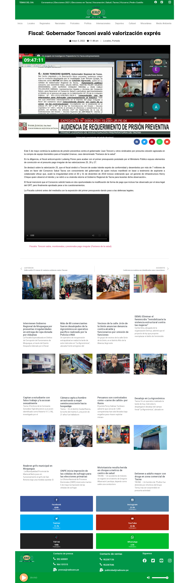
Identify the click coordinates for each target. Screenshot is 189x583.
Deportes (119, 23)
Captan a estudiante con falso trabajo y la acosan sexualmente (36, 400)
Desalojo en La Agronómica (150, 398)
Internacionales (103, 23)
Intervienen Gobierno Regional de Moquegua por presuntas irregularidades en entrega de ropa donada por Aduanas (37, 329)
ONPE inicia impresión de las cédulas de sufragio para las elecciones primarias (75, 473)
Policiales (74, 23)
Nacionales (60, 23)
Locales (31, 23)
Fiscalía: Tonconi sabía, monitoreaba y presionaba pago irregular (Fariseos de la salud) (70, 246)
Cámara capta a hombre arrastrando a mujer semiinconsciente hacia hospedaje (73, 402)
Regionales (45, 23)
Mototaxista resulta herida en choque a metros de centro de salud (112, 470)
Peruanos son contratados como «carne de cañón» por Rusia (112, 400)
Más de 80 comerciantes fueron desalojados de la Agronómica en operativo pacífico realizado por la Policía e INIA (74, 329)
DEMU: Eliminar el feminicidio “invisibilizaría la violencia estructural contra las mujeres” (150, 320)
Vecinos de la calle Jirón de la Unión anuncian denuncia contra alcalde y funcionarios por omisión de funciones (112, 329)
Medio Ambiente (163, 23)
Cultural (132, 23)
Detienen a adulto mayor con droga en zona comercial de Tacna (150, 476)
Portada (116, 41)
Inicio (20, 23)
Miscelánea (146, 23)
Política (87, 23)
